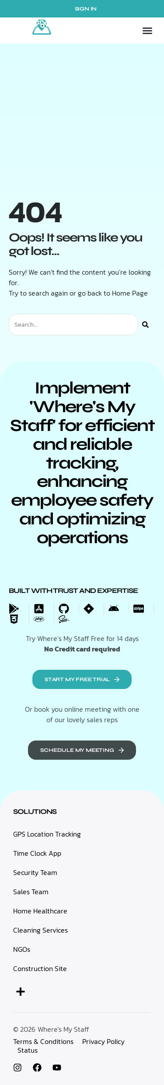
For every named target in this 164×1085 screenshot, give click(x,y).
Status (27, 1050)
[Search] (145, 324)
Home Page (130, 293)
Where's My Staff (63, 1029)
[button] (147, 30)
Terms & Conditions (43, 1041)
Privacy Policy (103, 1041)
